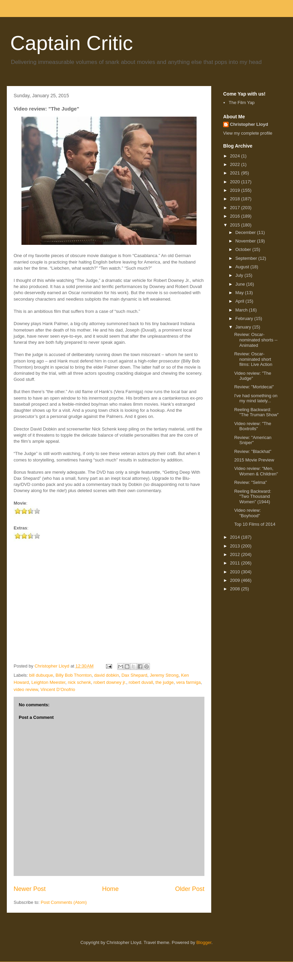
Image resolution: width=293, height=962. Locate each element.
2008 (235, 588)
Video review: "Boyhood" (247, 513)
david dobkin (106, 675)
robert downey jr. (109, 682)
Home (110, 888)
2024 (235, 155)
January (243, 327)
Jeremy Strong (164, 675)
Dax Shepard (134, 675)
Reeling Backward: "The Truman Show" (256, 412)
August (242, 266)
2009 (235, 580)
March (242, 310)
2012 (235, 554)
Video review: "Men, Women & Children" (256, 471)
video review (26, 689)
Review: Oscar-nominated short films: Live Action (253, 359)
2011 (235, 563)
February (245, 318)
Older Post (189, 888)
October (243, 249)
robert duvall (141, 682)
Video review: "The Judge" (252, 376)
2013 (235, 545)
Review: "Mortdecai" (254, 386)
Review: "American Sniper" (252, 440)
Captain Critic (71, 43)
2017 (235, 207)
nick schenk (79, 682)
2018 (235, 198)
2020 (235, 181)
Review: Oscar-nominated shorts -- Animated (255, 340)
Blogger (203, 942)
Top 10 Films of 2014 (254, 524)
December (246, 232)
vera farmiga (188, 682)
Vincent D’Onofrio (58, 689)
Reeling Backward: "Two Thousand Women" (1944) (252, 496)
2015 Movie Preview (254, 459)
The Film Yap (242, 102)
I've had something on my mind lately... (255, 398)
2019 (235, 190)
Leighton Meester (48, 682)
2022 (235, 164)
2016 (235, 216)
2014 (235, 537)
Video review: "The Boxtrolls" (252, 426)
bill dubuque (41, 675)
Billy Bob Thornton (74, 675)
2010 (235, 571)
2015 (235, 224)
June (240, 284)
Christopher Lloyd (249, 124)
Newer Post (30, 888)
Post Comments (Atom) (64, 902)
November (246, 240)
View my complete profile (247, 133)
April (240, 301)
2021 (235, 172)
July (240, 275)
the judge (164, 682)
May (240, 292)
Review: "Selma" (250, 482)
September (246, 258)
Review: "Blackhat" (252, 451)
